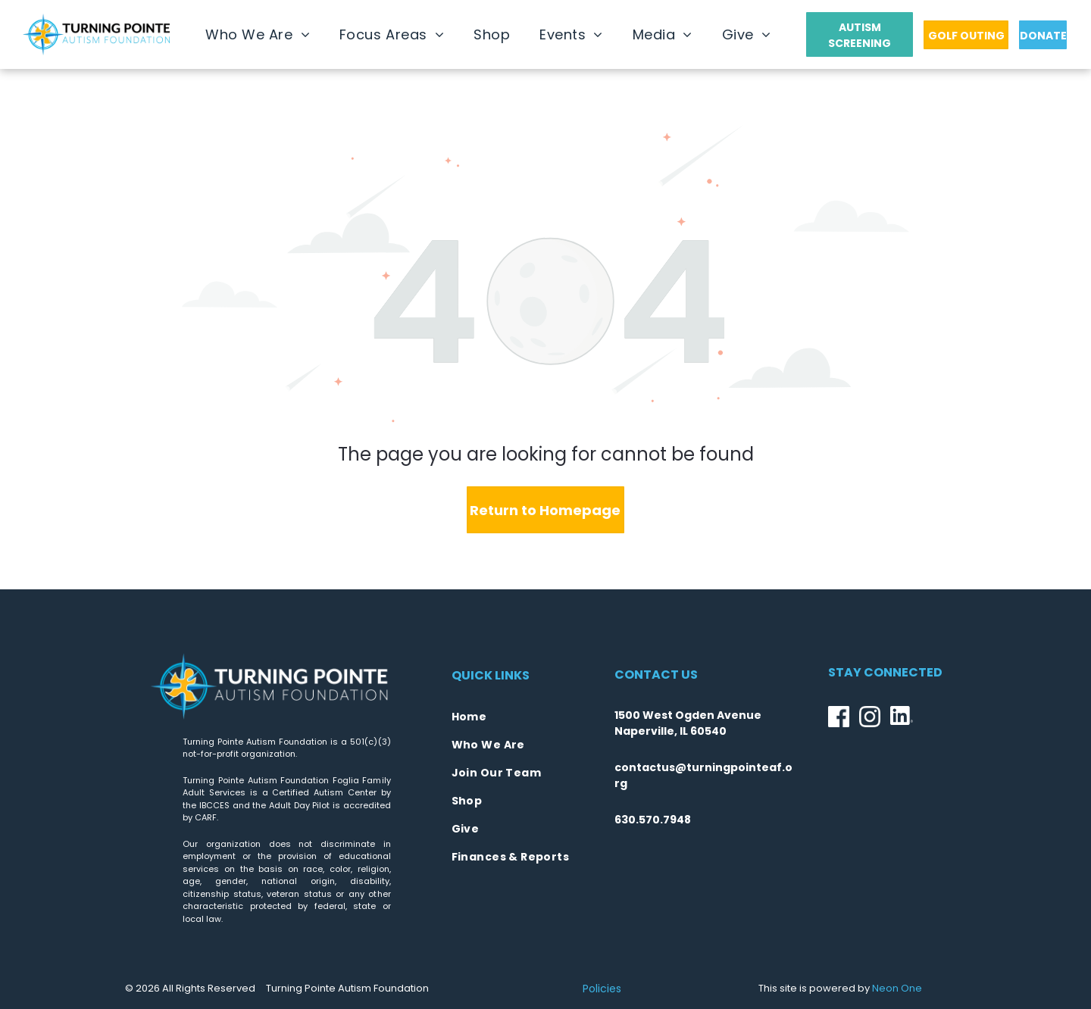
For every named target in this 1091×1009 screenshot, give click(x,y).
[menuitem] (257, 34)
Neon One (897, 988)
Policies (602, 988)
